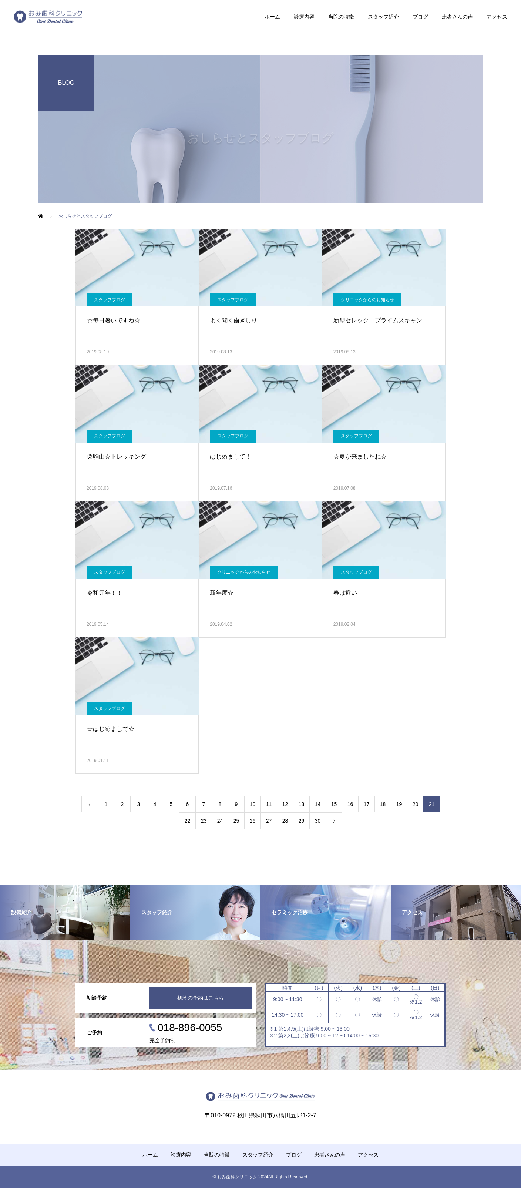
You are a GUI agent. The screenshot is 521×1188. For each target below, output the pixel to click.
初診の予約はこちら (200, 998)
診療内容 (304, 17)
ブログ (420, 17)
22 (188, 821)
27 (269, 821)
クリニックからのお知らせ (367, 299)
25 (236, 821)
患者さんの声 (457, 17)
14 (318, 804)
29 (302, 821)
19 (399, 804)
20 (416, 804)
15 (334, 804)
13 (302, 804)
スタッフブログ (109, 299)
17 (367, 804)
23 (204, 821)
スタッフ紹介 (383, 17)
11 (269, 804)
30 (318, 821)
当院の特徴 (341, 17)
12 (285, 804)
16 (350, 804)
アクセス (497, 17)
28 (285, 821)
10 (253, 804)
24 (220, 821)
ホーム (272, 17)
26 (253, 821)
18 (383, 804)
